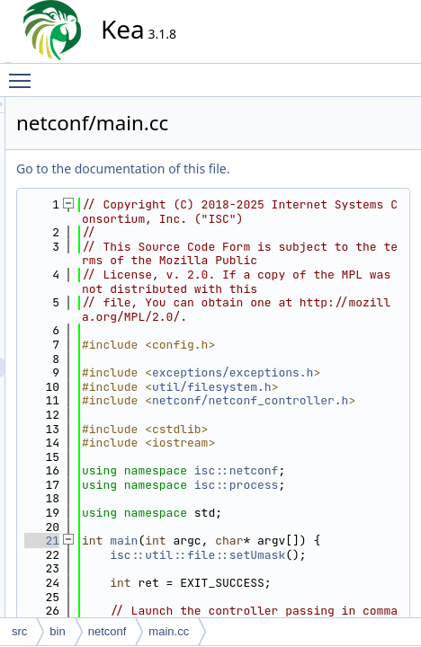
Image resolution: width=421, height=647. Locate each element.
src (19, 631)
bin (57, 631)
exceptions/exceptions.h (321, 477)
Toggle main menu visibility (24, 73)
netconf (107, 631)
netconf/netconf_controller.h (321, 534)
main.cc (168, 631)
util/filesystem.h (321, 505)
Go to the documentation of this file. (284, 168)
